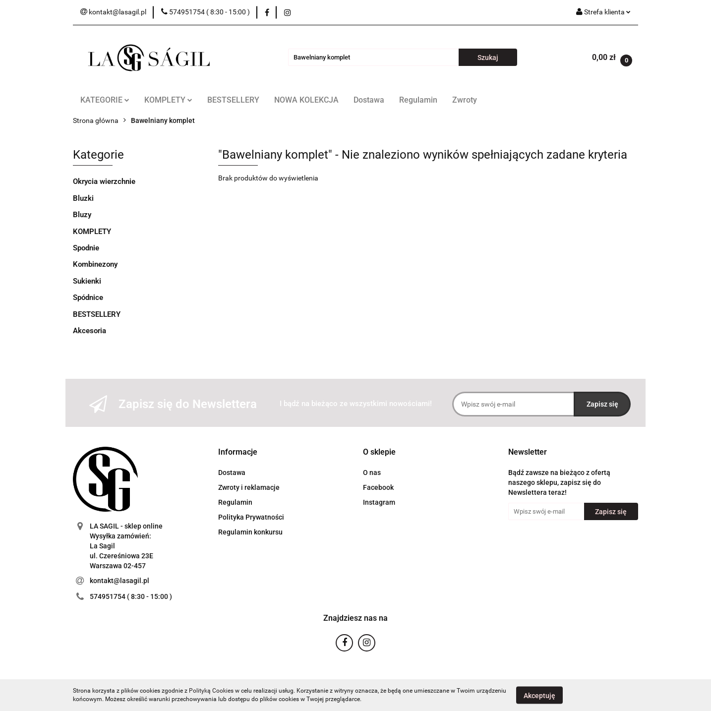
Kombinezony (95, 264)
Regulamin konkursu (250, 532)
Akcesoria (89, 330)
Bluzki (83, 198)
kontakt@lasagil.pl (119, 581)
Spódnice (88, 297)
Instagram (379, 502)
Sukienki (87, 281)
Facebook (378, 487)
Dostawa (369, 100)
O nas (372, 472)
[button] (237, 452)
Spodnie (86, 247)
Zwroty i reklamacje (249, 487)
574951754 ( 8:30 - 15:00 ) (131, 596)
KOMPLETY (168, 100)
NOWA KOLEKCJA (306, 100)
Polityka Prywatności (251, 517)
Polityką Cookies (211, 690)
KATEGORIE (104, 100)
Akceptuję (539, 695)
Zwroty (464, 100)
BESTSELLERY (233, 100)
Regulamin (418, 100)
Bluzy (82, 214)
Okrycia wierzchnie (104, 181)
